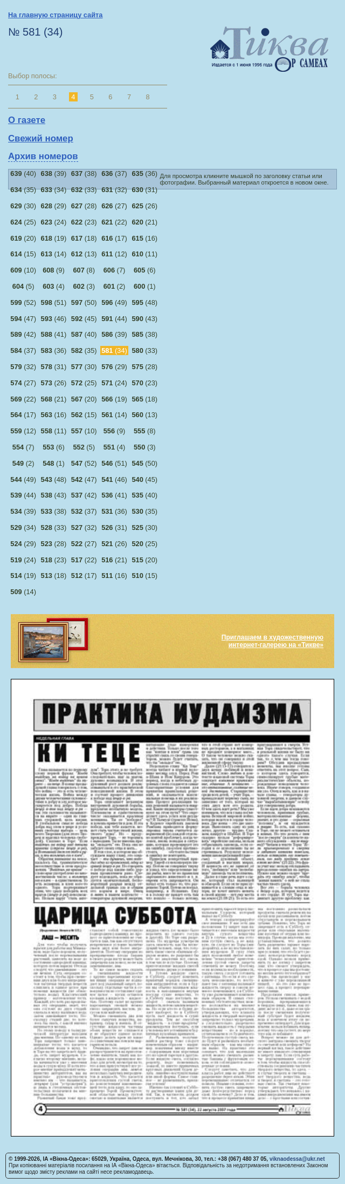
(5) (23, 286)
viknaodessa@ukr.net (297, 1159)
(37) (114, 173)
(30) (23, 206)
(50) (84, 302)
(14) (54, 254)
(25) (23, 222)
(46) (54, 319)
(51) (54, 302)
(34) (54, 190)
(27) (114, 206)
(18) (84, 238)
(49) (114, 302)
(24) (54, 222)
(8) (84, 270)
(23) (84, 222)
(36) (144, 173)
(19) (54, 238)
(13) (84, 254)
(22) (114, 222)
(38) (84, 173)
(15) (23, 254)
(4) (54, 286)
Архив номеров (43, 156)
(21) (144, 222)
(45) (84, 319)
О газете (26, 120)
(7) (115, 270)
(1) (145, 286)
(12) (114, 254)
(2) (115, 286)
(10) (23, 270)
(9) (54, 270)
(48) (144, 302)
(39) (54, 173)
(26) (144, 206)
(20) (23, 238)
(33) (84, 190)
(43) (144, 319)
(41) (54, 334)
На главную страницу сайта (55, 15)
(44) (114, 319)
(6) (145, 270)
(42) (23, 334)
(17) (114, 238)
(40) (23, 173)
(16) (144, 238)
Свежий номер (40, 138)
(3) (84, 286)
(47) (23, 319)
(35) (23, 190)
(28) (84, 206)
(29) (54, 206)
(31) (144, 190)
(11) (144, 254)
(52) (23, 302)
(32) (114, 190)
